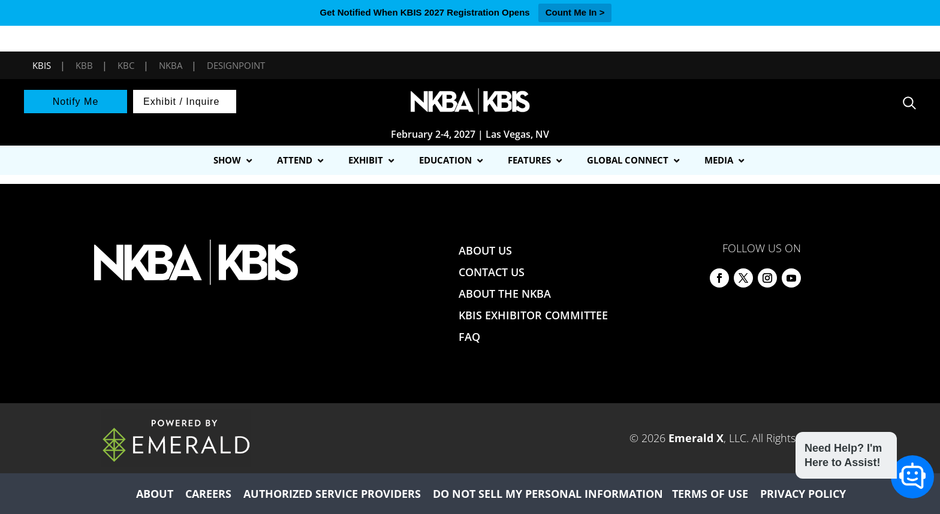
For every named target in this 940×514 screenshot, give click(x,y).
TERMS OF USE (710, 493)
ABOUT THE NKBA (505, 293)
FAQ (469, 336)
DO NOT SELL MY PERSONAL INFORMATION (548, 493)
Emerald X (696, 438)
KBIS (41, 65)
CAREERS (208, 493)
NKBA (170, 65)
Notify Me (76, 101)
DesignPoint (236, 65)
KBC (126, 65)
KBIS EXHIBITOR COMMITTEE (533, 315)
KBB (84, 65)
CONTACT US (492, 272)
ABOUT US (485, 250)
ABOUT (154, 493)
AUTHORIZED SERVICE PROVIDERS (332, 493)
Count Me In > (575, 12)
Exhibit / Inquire (181, 101)
